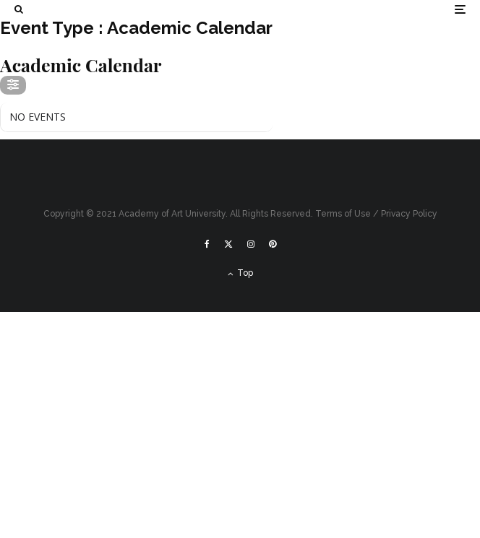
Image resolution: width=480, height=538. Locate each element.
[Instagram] (251, 244)
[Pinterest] (272, 244)
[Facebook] (207, 244)
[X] (228, 244)
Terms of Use (343, 214)
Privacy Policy (409, 214)
